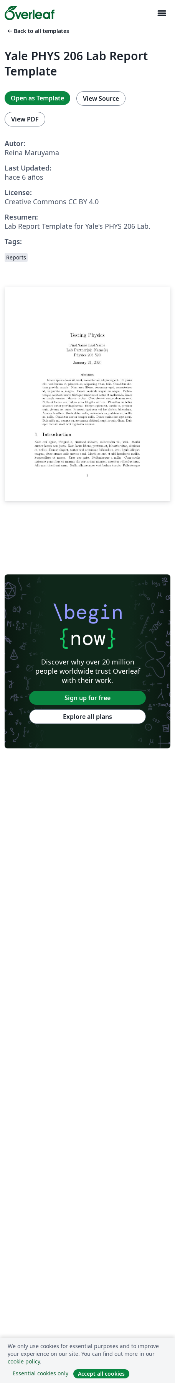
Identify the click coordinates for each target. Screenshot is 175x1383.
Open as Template (37, 98)
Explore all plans (87, 716)
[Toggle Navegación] (161, 13)
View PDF (25, 119)
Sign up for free (87, 698)
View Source (101, 98)
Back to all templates (37, 30)
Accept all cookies (101, 1373)
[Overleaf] (29, 13)
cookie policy (24, 1361)
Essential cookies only (40, 1373)
